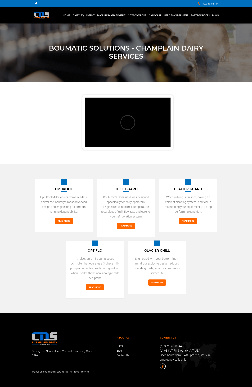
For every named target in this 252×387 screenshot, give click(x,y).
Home (66, 15)
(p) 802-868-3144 (171, 346)
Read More (64, 221)
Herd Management (176, 15)
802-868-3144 (210, 3)
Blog (215, 15)
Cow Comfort (137, 15)
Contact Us (123, 355)
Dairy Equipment (83, 15)
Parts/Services (200, 15)
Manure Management (111, 15)
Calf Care (155, 15)
